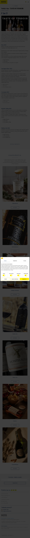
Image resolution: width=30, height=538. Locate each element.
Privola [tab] (5, 260)
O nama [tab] (24, 260)
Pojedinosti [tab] (15, 260)
